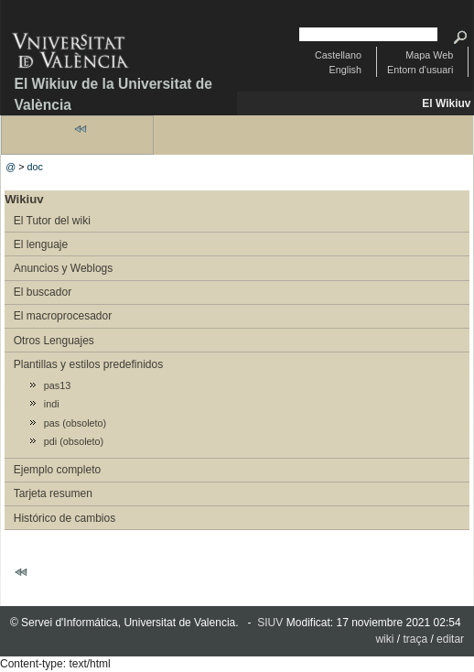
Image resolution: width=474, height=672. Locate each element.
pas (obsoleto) (75, 422)
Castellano (338, 54)
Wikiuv (24, 199)
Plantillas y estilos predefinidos (88, 364)
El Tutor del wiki (52, 220)
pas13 (57, 385)
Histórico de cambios (64, 518)
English (345, 69)
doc (35, 166)
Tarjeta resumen (53, 493)
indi (51, 403)
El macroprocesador (63, 315)
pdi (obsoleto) (73, 441)
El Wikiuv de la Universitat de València (114, 94)
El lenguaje (41, 244)
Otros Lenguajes (54, 340)
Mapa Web (429, 54)
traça (415, 639)
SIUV (270, 622)
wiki (384, 639)
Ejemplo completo (57, 469)
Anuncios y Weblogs (63, 268)
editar (450, 639)
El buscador (42, 292)
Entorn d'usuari (420, 69)
